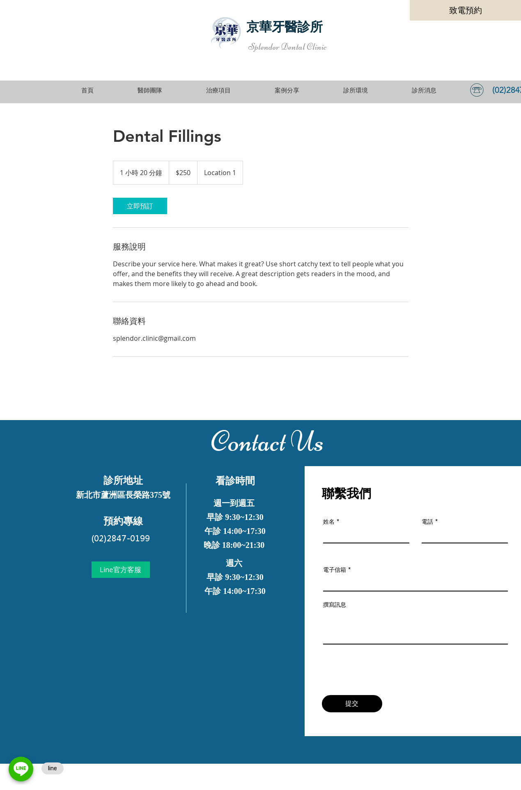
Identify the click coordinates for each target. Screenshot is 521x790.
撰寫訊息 (334, 605)
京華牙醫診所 (284, 27)
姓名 (329, 521)
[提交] (352, 703)
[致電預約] (465, 10)
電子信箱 (334, 570)
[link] (140, 206)
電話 (427, 521)
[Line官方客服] (121, 569)
